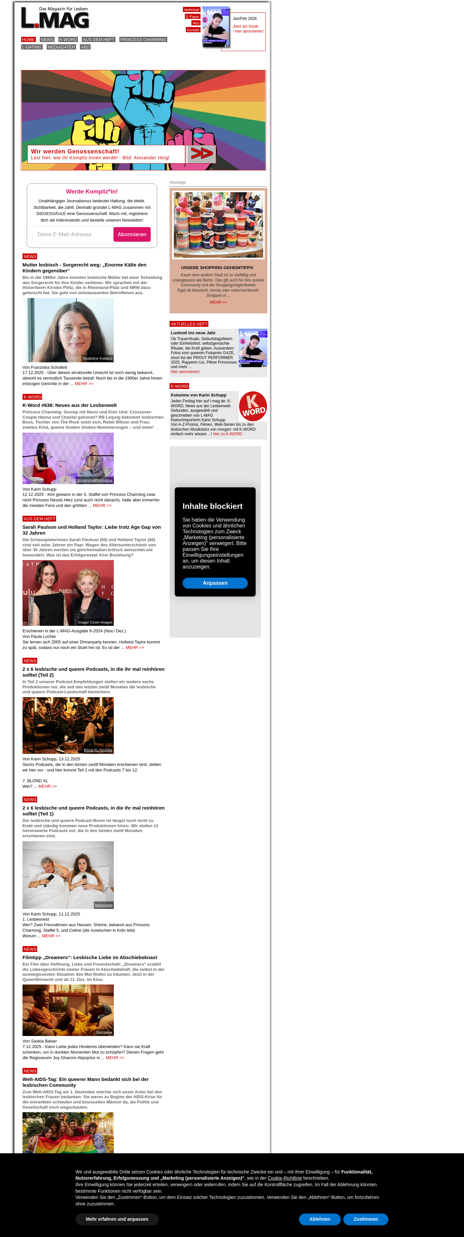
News (47, 39)
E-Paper (192, 17)
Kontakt (193, 30)
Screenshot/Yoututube (94, 480)
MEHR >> (84, 383)
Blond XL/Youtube (98, 750)
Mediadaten (61, 47)
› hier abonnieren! (248, 31)
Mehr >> (218, 302)
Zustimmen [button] (366, 1219)
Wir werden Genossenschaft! (75, 151)
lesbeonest (103, 905)
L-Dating (32, 47)
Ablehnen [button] (319, 1219)
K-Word (68, 39)
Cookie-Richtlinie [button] (285, 1178)
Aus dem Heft (98, 39)
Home (28, 39)
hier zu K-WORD (227, 434)
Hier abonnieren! (185, 371)
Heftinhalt (191, 10)
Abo (85, 47)
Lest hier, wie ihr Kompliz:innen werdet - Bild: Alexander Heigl (100, 157)
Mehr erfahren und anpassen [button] (117, 1219)
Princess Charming (143, 39)
